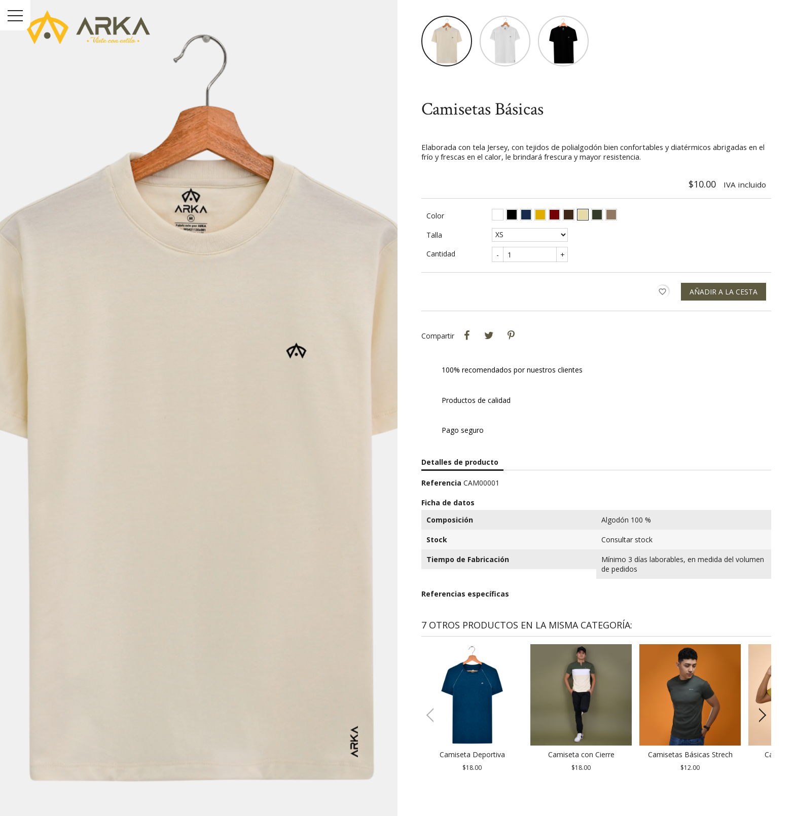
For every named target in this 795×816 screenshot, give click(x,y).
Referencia (441, 483)
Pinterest (511, 335)
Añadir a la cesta (723, 291)
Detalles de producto (459, 462)
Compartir (466, 335)
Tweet (489, 335)
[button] (759, 715)
